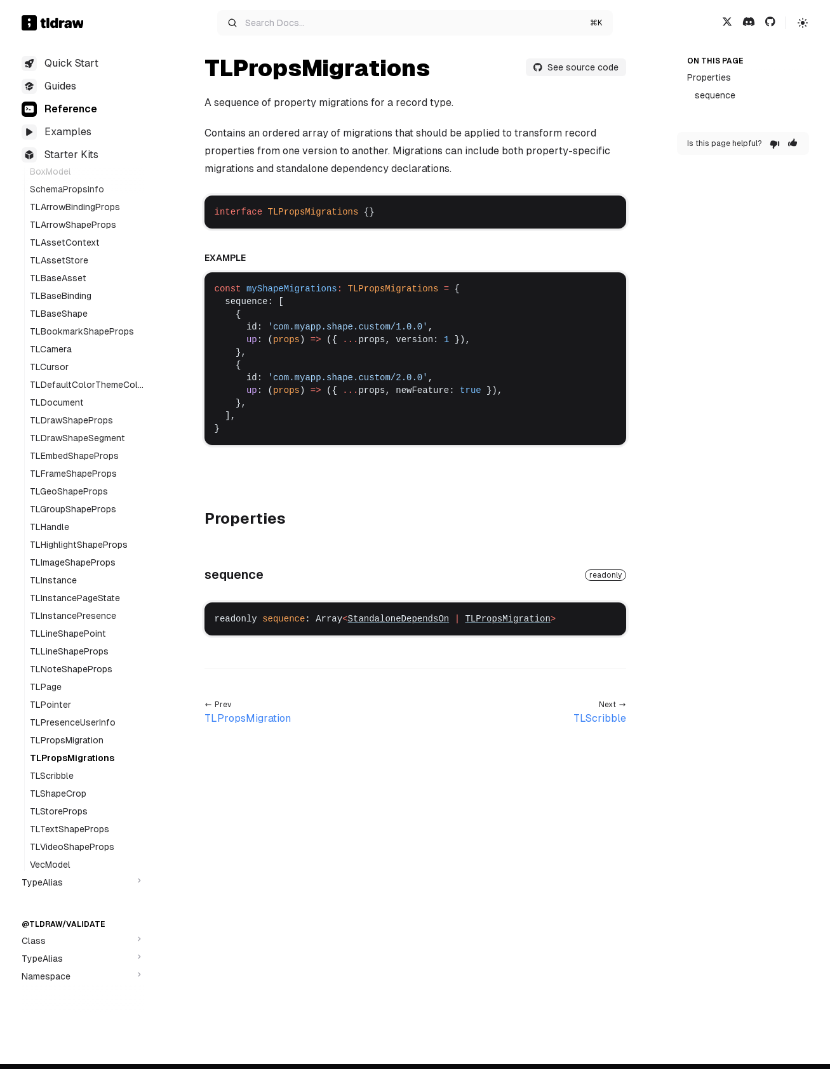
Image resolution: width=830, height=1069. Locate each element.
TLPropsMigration (67, 740)
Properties (709, 77)
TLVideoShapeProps (72, 847)
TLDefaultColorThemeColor (87, 385)
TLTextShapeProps (69, 829)
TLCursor (49, 367)
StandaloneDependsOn (399, 619)
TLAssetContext (65, 242)
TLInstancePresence (73, 616)
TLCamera (51, 349)
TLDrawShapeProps (71, 420)
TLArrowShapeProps (73, 225)
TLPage (46, 687)
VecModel (50, 865)
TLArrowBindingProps (75, 207)
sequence (715, 95)
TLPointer (50, 705)
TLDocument (57, 402)
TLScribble (52, 776)
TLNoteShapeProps (71, 669)
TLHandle (49, 527)
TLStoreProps (59, 811)
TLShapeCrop (58, 793)
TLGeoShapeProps (69, 491)
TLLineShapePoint (68, 633)
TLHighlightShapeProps (79, 545)
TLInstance (53, 580)
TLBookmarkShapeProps (82, 331)
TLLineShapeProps (69, 651)
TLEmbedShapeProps (74, 456)
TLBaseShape (59, 314)
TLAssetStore (59, 260)
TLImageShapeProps (73, 562)
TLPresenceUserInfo (73, 722)
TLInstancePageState (75, 598)
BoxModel (50, 171)
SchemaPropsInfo (67, 189)
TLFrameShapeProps (73, 473)
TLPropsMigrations (72, 758)
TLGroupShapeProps (73, 509)
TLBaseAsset (58, 278)
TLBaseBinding (60, 296)
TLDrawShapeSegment (77, 438)
